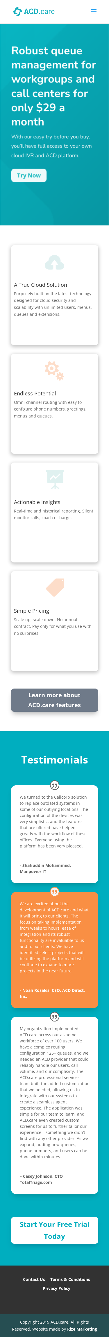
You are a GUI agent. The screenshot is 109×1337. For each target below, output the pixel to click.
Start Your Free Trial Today (55, 1230)
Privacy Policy (56, 1288)
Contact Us (34, 1279)
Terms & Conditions (70, 1279)
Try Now (29, 176)
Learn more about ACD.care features (54, 700)
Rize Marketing (82, 1329)
